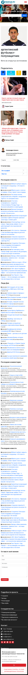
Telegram (11, 73)
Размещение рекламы (9, 612)
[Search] (11, 15)
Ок (14, 665)
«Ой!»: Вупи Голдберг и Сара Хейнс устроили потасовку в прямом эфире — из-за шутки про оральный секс (14, 270)
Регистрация (6, 600)
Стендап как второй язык (15, 315)
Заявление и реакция (16, 400)
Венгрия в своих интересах (18, 417)
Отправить (5, 579)
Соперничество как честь (18, 432)
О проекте (5, 596)
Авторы (4, 598)
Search (24, 15)
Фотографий (6, 170)
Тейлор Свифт (9, 140)
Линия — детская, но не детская (17, 333)
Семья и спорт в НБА (16, 375)
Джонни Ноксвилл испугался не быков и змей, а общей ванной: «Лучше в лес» (12, 211)
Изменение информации (9, 615)
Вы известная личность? (9, 620)
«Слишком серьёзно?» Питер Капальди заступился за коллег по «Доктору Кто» (13, 239)
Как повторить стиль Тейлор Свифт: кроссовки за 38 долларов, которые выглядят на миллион (14, 251)
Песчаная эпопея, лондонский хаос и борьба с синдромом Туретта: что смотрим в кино (13, 196)
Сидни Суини (9, 106)
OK (19, 73)
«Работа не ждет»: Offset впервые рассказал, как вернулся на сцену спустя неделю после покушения (13, 264)
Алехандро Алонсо (12, 150)
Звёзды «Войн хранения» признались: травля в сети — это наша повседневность (14, 258)
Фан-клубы (5, 603)
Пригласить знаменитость (10, 617)
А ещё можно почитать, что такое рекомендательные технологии (14, 670)
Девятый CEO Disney (13, 352)
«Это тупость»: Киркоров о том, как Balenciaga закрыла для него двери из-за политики (13, 232)
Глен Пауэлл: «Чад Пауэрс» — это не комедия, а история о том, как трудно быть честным (13, 277)
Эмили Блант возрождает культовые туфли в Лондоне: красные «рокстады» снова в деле (14, 217)
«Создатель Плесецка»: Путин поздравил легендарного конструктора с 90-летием (13, 245)
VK (3, 73)
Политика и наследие (16, 409)
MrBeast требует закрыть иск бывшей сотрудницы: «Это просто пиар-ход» (14, 186)
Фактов (4, 174)
